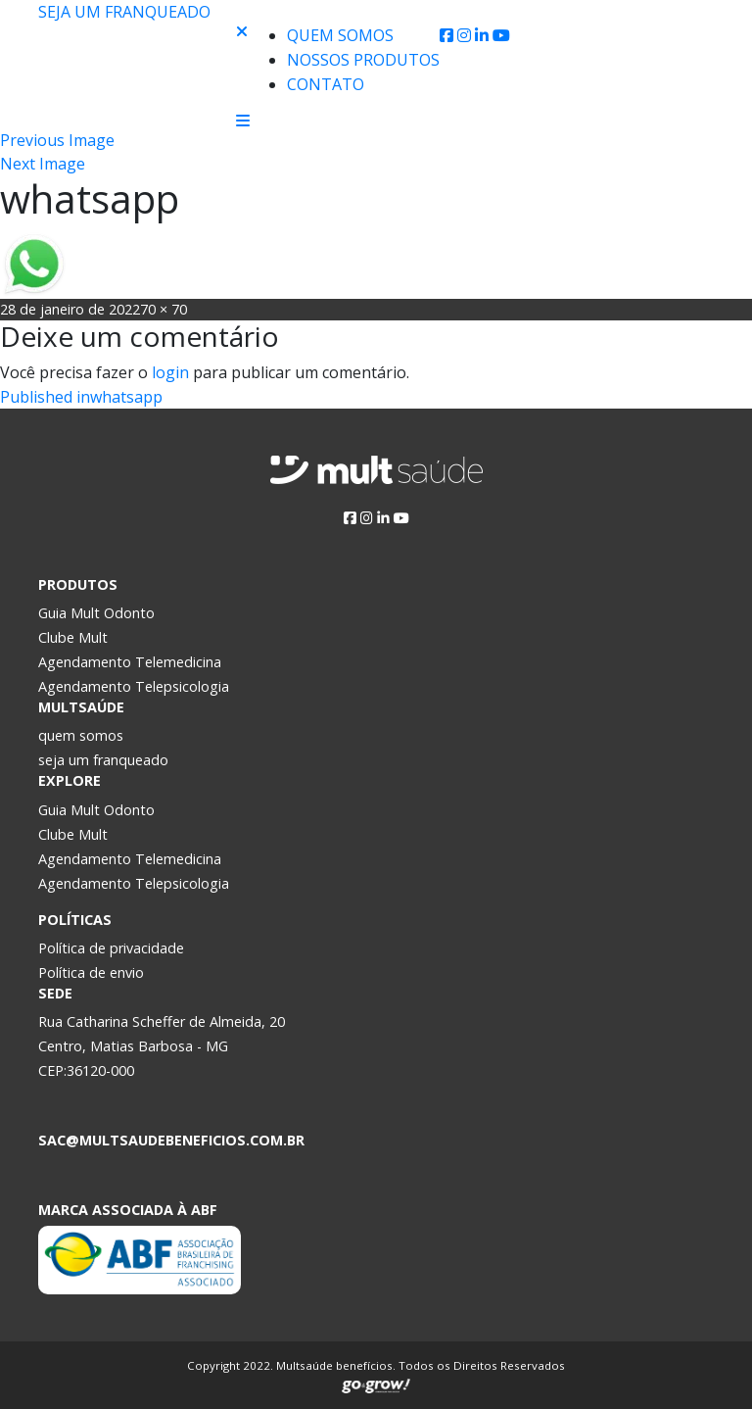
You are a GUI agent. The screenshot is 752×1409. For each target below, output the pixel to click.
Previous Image (57, 140)
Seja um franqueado (124, 12)
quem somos (80, 735)
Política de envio (91, 972)
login (170, 372)
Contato (325, 84)
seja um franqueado (103, 760)
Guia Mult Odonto (96, 613)
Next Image (42, 163)
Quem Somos (340, 35)
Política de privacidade (111, 948)
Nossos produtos (363, 60)
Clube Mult (73, 637)
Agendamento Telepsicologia (133, 686)
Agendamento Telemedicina (129, 662)
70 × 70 (163, 309)
